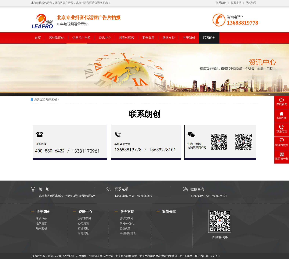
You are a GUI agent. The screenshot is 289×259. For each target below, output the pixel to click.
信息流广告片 (81, 37)
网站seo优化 (127, 223)
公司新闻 (83, 223)
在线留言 (41, 223)
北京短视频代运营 (41, 2)
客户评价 (41, 218)
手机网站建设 (128, 233)
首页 (38, 37)
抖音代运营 (126, 37)
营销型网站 (56, 37)
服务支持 (169, 37)
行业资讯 (83, 228)
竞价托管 (125, 228)
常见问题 (83, 233)
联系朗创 (221, 2)
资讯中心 (105, 37)
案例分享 (148, 37)
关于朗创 (189, 37)
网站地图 (251, 2)
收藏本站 (236, 2)
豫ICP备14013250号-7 (207, 256)
